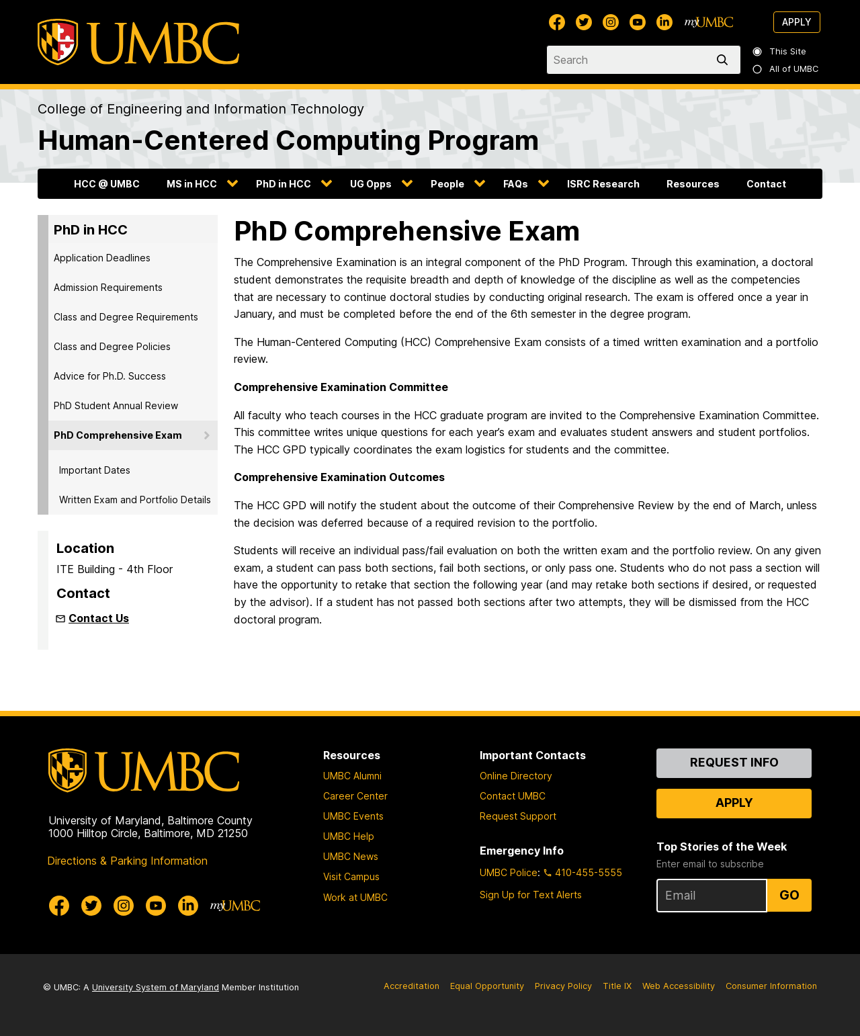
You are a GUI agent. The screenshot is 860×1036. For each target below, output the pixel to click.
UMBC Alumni (352, 775)
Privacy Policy (563, 986)
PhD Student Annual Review (116, 405)
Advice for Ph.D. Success (110, 376)
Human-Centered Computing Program (288, 140)
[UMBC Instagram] (611, 22)
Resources (693, 183)
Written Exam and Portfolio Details (135, 499)
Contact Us (99, 618)
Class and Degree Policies (112, 346)
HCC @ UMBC (107, 183)
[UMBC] (138, 42)
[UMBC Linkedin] (664, 22)
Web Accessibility (678, 986)
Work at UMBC (355, 897)
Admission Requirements (108, 287)
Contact (766, 183)
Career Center (355, 796)
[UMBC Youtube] (637, 22)
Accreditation (411, 986)
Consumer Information (771, 986)
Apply (797, 22)
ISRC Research (603, 183)
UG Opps (371, 183)
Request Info (734, 762)
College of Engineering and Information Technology (201, 109)
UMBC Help (348, 836)
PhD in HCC (283, 183)
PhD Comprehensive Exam (118, 435)
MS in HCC (192, 183)
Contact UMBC (513, 796)
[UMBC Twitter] (584, 22)
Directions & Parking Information (127, 860)
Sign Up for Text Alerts (531, 894)
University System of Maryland (155, 987)
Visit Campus (351, 876)
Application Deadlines (102, 257)
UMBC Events (353, 816)
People (447, 183)
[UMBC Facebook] (557, 22)
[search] (725, 60)
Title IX (617, 986)
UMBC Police (509, 872)
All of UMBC (786, 69)
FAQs (515, 183)
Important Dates (94, 470)
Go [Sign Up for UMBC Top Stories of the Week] (789, 895)
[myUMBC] (709, 22)
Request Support (518, 816)
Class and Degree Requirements (126, 316)
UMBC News (350, 856)
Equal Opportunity (487, 986)
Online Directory (516, 775)
